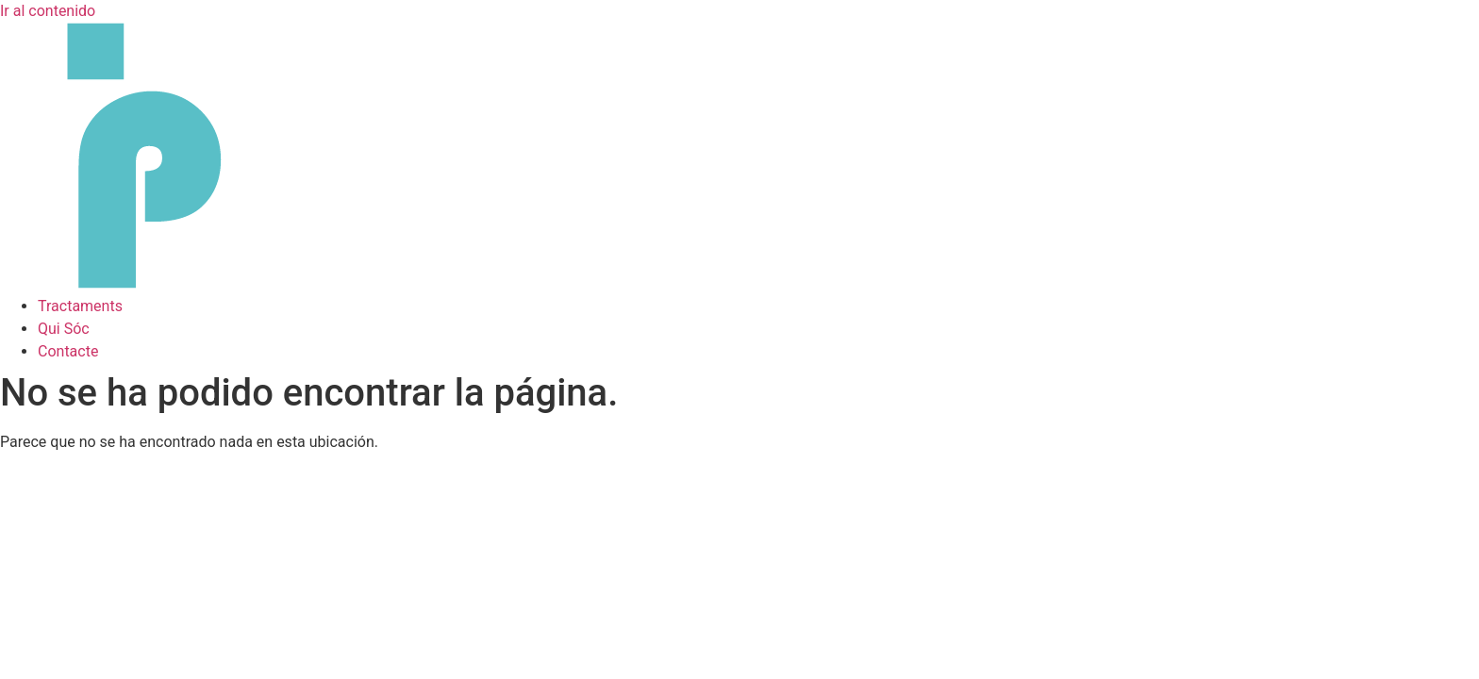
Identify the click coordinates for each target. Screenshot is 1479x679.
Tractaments (80, 306)
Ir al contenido (47, 11)
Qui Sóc (64, 329)
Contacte (68, 351)
